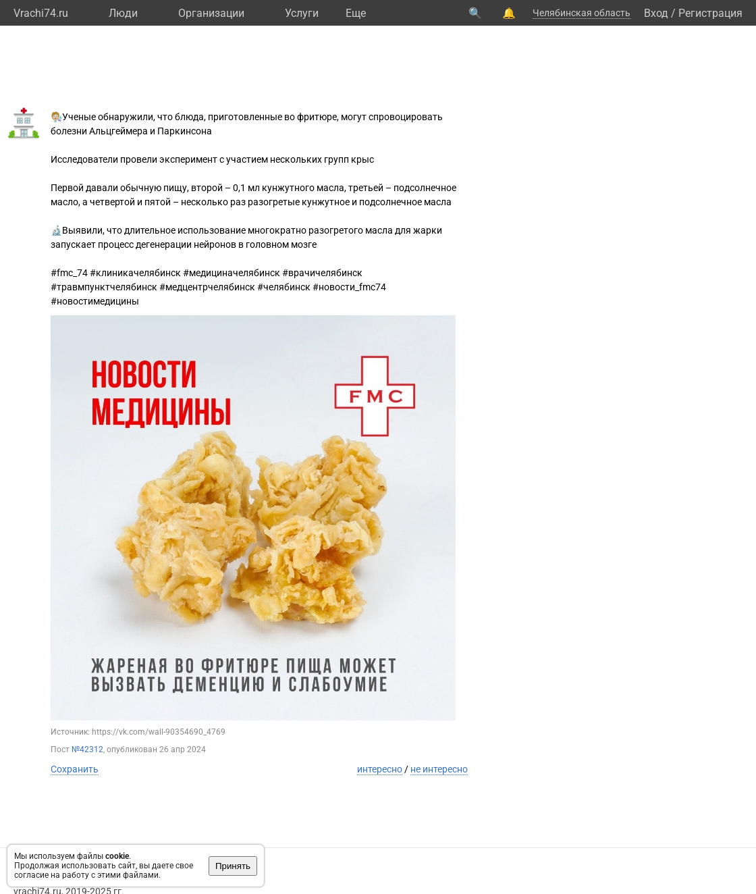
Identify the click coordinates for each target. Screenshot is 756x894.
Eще (356, 13)
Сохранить (75, 769)
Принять (232, 866)
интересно (379, 769)
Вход (656, 13)
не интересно (439, 769)
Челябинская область (581, 12)
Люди (123, 13)
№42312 (87, 749)
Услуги (302, 13)
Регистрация (710, 13)
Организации (211, 13)
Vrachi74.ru (41, 13)
